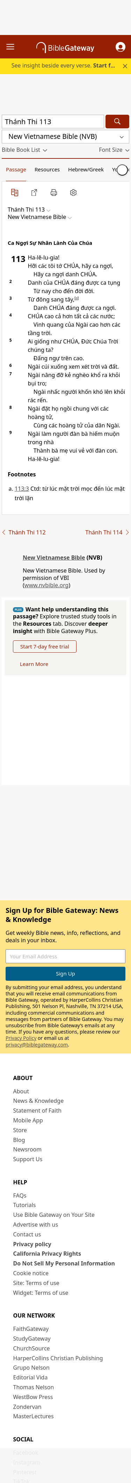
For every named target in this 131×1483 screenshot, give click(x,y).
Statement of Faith (37, 1110)
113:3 (22, 488)
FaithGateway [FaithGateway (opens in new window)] (31, 1329)
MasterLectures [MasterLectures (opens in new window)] (33, 1416)
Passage (16, 169)
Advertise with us (35, 1224)
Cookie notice (31, 1273)
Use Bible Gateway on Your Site (54, 1215)
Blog (19, 1140)
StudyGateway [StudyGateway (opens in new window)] (32, 1338)
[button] (120, 47)
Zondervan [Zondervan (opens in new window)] (27, 1407)
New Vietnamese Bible (54, 557)
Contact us (27, 1234)
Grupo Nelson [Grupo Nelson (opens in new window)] (31, 1367)
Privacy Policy (21, 1038)
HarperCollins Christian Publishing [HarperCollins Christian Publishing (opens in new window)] (58, 1358)
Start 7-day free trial (44, 646)
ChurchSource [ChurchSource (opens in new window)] (31, 1348)
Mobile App (28, 1120)
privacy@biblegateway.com (37, 1044)
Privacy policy (32, 1244)
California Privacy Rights (47, 1253)
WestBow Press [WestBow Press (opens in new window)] (33, 1397)
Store (20, 1130)
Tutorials (24, 1205)
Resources (47, 169)
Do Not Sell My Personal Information (64, 1263)
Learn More (34, 663)
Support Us (28, 1159)
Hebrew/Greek (86, 169)
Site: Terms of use (36, 1283)
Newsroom (27, 1149)
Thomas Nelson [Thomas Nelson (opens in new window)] (33, 1387)
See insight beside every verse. (66, 65)
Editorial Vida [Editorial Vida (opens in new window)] (30, 1377)
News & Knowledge (38, 1101)
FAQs (20, 1195)
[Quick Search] (53, 121)
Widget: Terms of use (40, 1293)
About (21, 1091)
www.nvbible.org (46, 585)
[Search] (117, 121)
